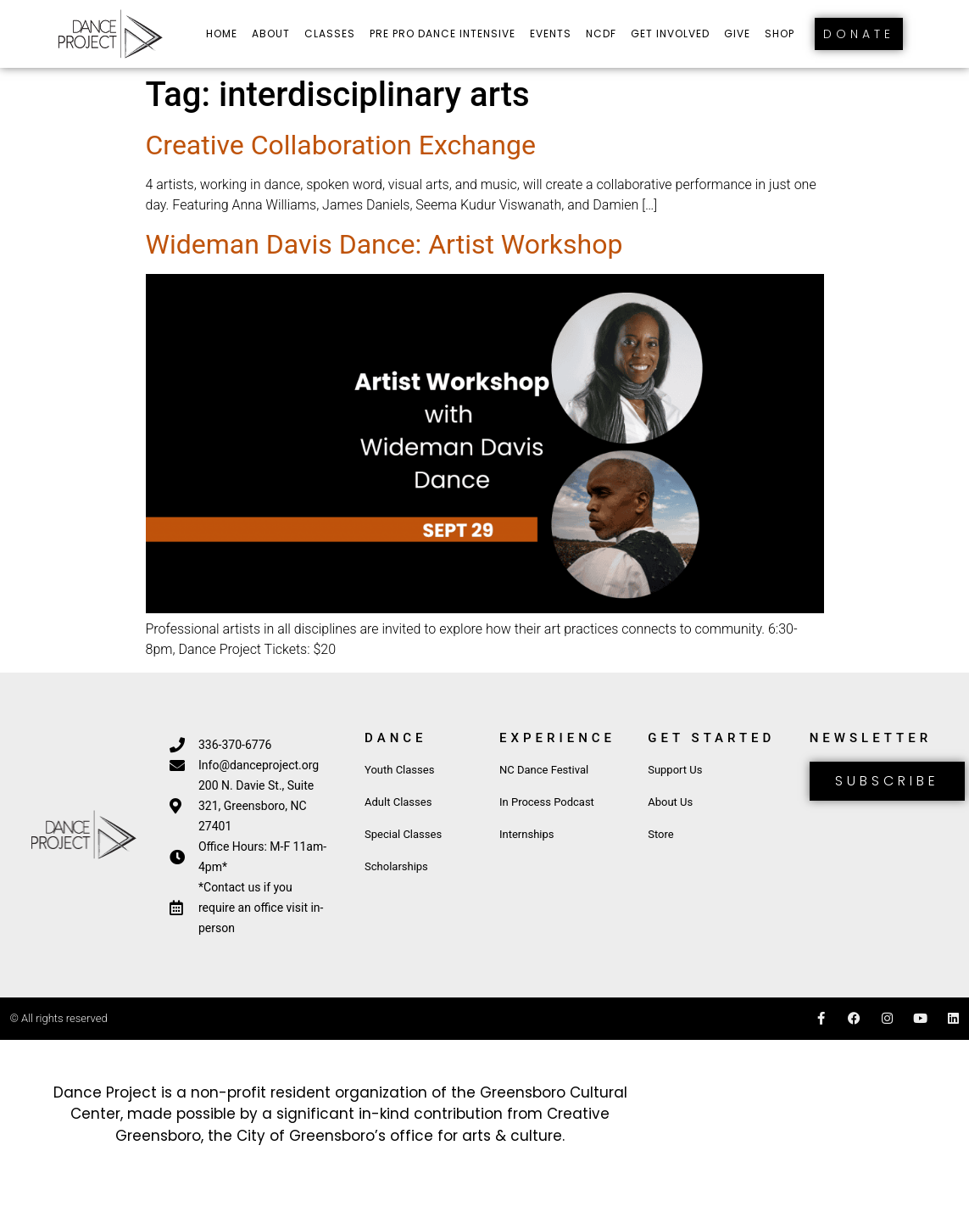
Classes (329, 33)
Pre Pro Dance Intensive (442, 33)
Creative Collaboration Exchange (341, 145)
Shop (779, 33)
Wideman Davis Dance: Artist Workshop (384, 244)
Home (221, 33)
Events (550, 33)
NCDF (601, 33)
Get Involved (670, 33)
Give (737, 33)
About (271, 33)
